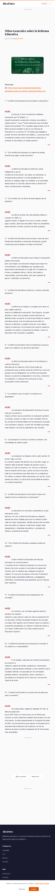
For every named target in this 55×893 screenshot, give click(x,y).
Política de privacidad (42, 883)
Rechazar (22, 889)
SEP (21, 39)
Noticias (17, 39)
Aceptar (33, 889)
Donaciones (6, 873)
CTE (3, 854)
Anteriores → (36, 776)
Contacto (5, 877)
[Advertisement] (27, 16)
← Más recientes (20, 776)
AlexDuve (8, 3)
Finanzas (5, 862)
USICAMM (5, 850)
